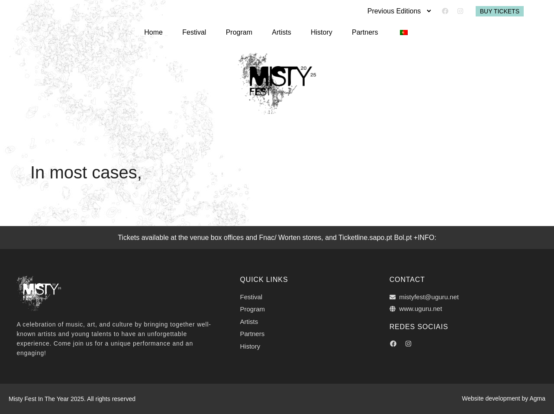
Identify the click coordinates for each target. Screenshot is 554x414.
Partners (360, 31)
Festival (199, 31)
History (319, 31)
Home (160, 31)
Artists (281, 31)
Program (241, 31)
